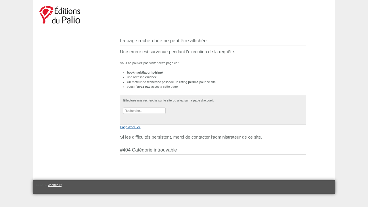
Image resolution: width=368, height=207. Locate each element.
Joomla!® (55, 185)
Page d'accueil (130, 127)
